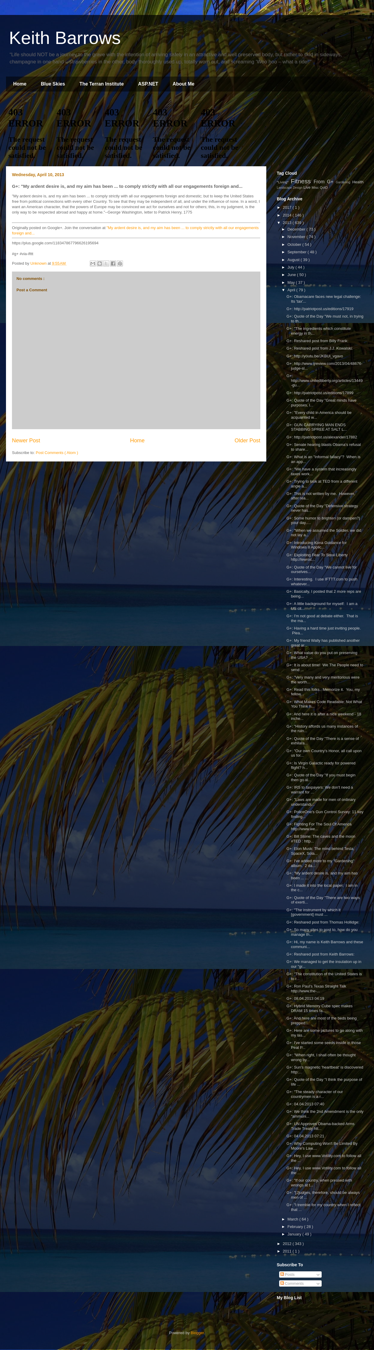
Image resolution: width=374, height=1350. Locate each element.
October (295, 244)
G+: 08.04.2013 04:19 (305, 998)
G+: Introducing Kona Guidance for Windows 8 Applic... (316, 545)
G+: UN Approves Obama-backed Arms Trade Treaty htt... (320, 1126)
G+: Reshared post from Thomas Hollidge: (322, 922)
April (292, 290)
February (296, 1226)
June (292, 274)
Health (358, 182)
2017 (288, 207)
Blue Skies (53, 83)
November (297, 236)
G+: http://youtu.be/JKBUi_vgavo (314, 356)
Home (19, 83)
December (297, 229)
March (293, 1219)
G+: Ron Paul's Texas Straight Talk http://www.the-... (316, 988)
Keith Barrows (65, 38)
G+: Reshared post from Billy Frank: (317, 341)
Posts (287, 1274)
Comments (292, 1283)
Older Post (247, 441)
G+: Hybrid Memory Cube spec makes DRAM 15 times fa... (319, 1008)
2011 (288, 1251)
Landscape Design (290, 187)
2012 (288, 1243)
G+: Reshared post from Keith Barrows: (320, 954)
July (292, 267)
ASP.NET (148, 83)
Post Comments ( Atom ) (57, 452)
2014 (288, 215)
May (292, 282)
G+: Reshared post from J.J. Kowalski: (319, 348)
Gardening (344, 182)
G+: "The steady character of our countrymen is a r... (314, 1094)
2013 (288, 222)
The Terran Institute (101, 83)
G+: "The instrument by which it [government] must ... (313, 912)
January (295, 1234)
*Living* (284, 182)
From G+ (325, 181)
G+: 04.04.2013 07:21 (305, 1136)
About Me (183, 83)
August (294, 259)
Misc (315, 187)
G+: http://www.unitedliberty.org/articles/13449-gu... (324, 380)
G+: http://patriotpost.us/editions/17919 (319, 309)
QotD (324, 187)
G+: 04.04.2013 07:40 (305, 1104)
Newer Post (26, 441)
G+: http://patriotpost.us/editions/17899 (320, 393)
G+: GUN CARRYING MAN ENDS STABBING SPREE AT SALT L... (316, 427)
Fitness (302, 181)
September (298, 252)
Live (307, 187)
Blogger (197, 1333)
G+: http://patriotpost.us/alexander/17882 (322, 437)
